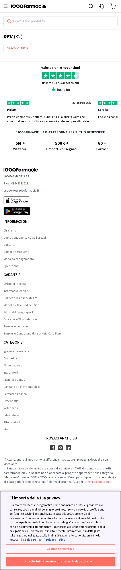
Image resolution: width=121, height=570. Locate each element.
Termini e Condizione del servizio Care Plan (32, 333)
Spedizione (11, 266)
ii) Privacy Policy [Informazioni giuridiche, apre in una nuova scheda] (54, 540)
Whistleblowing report (18, 312)
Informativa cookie (16, 291)
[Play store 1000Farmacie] (21, 211)
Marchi (8, 429)
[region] (60, 530)
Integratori (11, 372)
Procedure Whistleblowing (21, 319)
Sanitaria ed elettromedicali (22, 387)
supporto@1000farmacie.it (21, 190)
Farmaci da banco (15, 394)
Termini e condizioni (17, 326)
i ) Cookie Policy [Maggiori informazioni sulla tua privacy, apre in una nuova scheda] (30, 540)
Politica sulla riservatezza (20, 298)
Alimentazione (13, 365)
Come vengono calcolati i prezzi (25, 238)
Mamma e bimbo (14, 380)
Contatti (9, 245)
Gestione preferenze (60, 549)
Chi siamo (10, 230)
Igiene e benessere (16, 351)
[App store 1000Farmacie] (21, 200)
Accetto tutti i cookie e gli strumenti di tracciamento (60, 562)
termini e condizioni (96, 482)
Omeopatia (11, 401)
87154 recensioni (67, 83)
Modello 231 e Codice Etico (21, 305)
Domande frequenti (16, 252)
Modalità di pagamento (19, 259)
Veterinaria (11, 408)
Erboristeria (11, 415)
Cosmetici (10, 358)
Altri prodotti (12, 422)
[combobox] (60, 21)
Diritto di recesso (15, 284)
